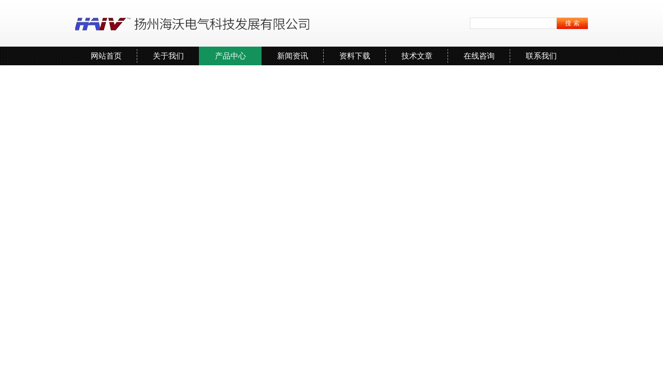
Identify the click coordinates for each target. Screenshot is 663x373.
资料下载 (354, 55)
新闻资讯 (292, 55)
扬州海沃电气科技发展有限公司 (194, 23)
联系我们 (541, 55)
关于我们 (168, 55)
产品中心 (230, 55)
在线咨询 (479, 55)
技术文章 (417, 55)
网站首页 (106, 55)
